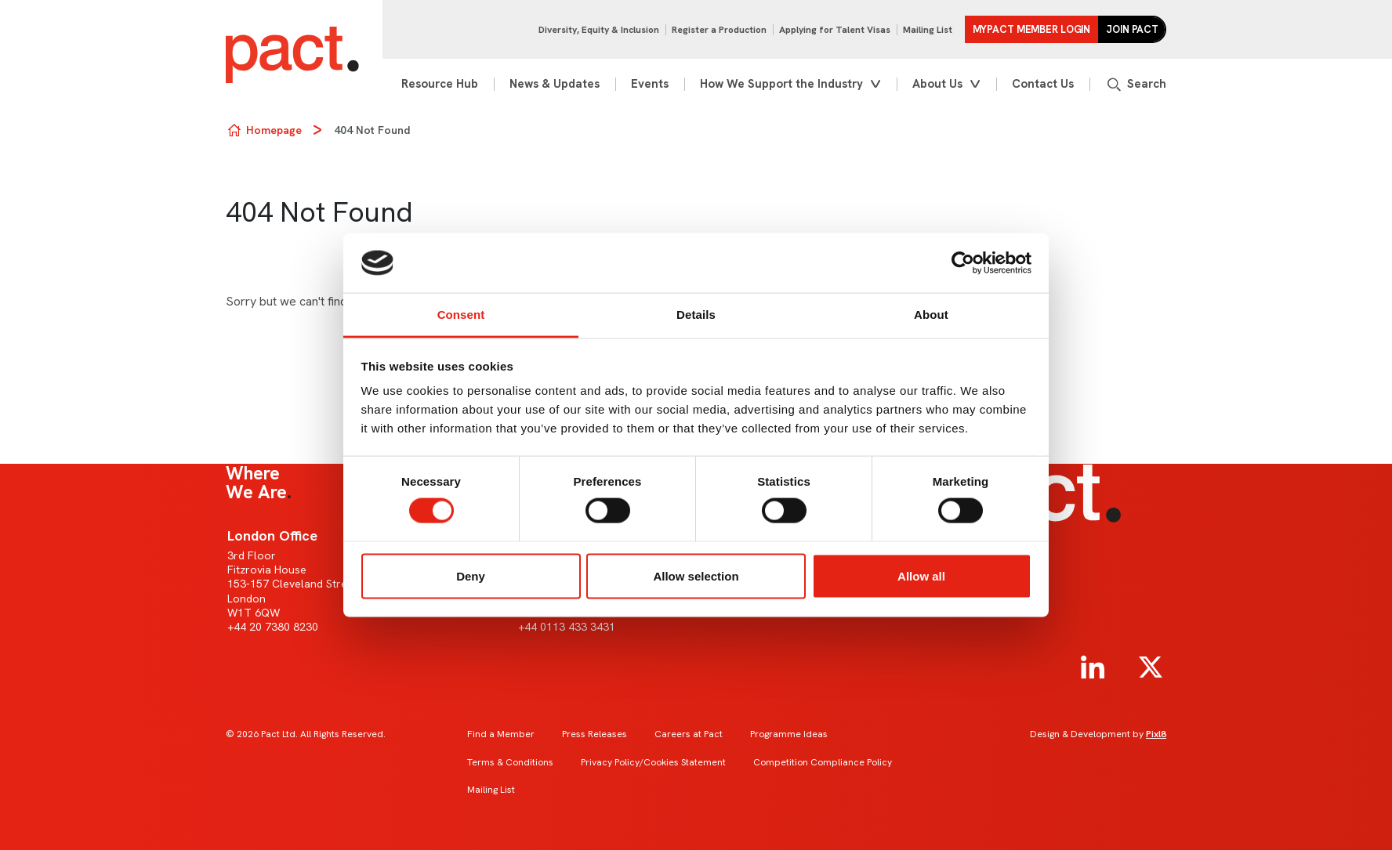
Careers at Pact (688, 734)
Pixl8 (1156, 734)
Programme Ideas (789, 734)
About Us (937, 84)
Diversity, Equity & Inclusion (598, 30)
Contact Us (1043, 84)
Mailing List (927, 30)
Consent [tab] (461, 314)
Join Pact (1132, 29)
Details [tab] (696, 314)
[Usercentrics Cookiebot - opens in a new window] (962, 263)
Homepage (274, 130)
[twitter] (1150, 667)
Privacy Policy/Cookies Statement (653, 762)
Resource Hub (439, 84)
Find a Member (501, 734)
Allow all (921, 575)
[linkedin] (1092, 667)
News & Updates (554, 84)
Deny (470, 575)
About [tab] (931, 314)
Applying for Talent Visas (834, 30)
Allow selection (695, 575)
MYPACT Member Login (1032, 29)
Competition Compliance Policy (822, 762)
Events (650, 84)
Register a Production (719, 30)
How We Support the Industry (781, 84)
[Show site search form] (1135, 84)
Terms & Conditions (510, 762)
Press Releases (594, 734)
